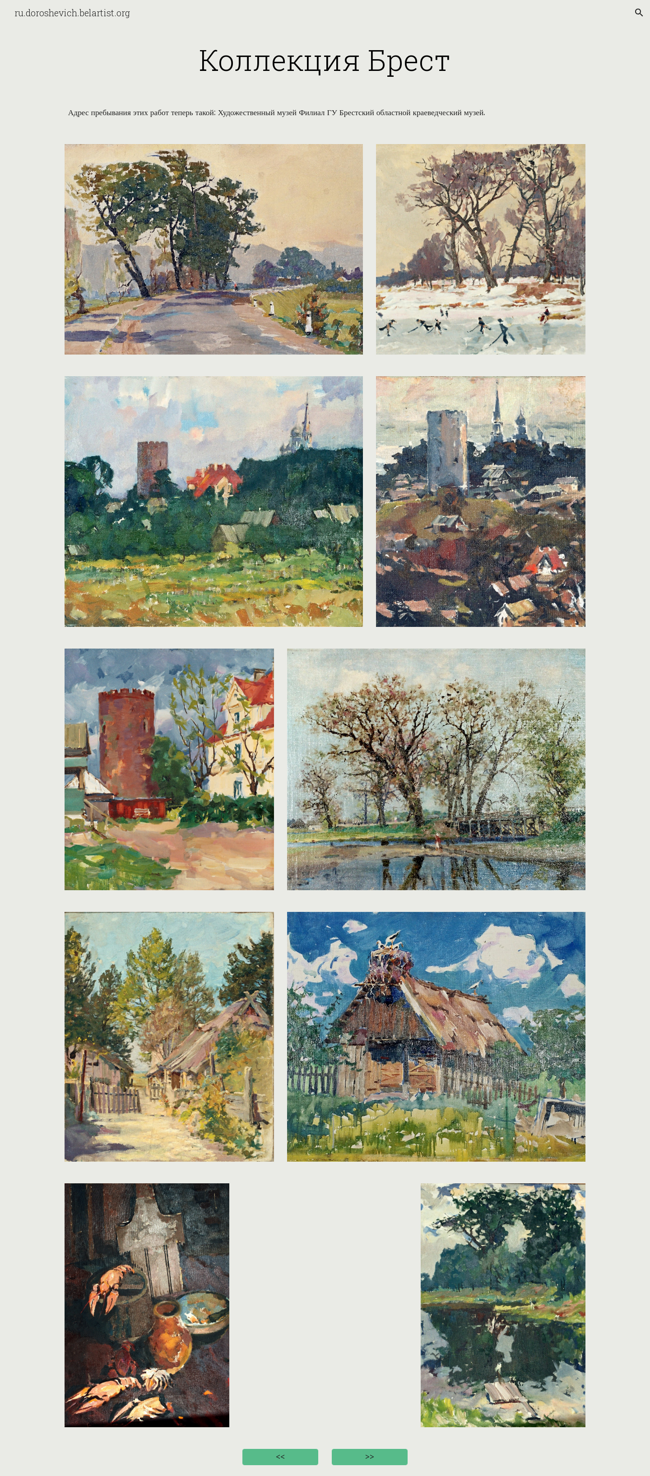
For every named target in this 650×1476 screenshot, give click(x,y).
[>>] (369, 1457)
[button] (639, 12)
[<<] (280, 1457)
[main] (325, 59)
